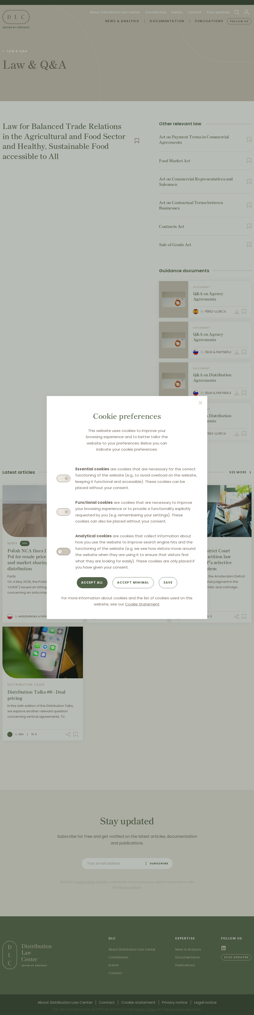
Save (168, 582)
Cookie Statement (142, 604)
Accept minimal (133, 582)
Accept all (92, 582)
